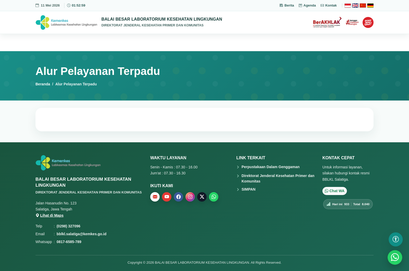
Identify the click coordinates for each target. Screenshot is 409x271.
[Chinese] (363, 5)
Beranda (42, 84)
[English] (355, 5)
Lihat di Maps (49, 215)
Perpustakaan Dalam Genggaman (271, 167)
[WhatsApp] (395, 257)
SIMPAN (248, 189)
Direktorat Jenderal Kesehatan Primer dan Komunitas (278, 178)
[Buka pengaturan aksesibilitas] (396, 239)
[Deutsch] (370, 5)
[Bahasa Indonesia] (348, 5)
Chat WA (335, 191)
